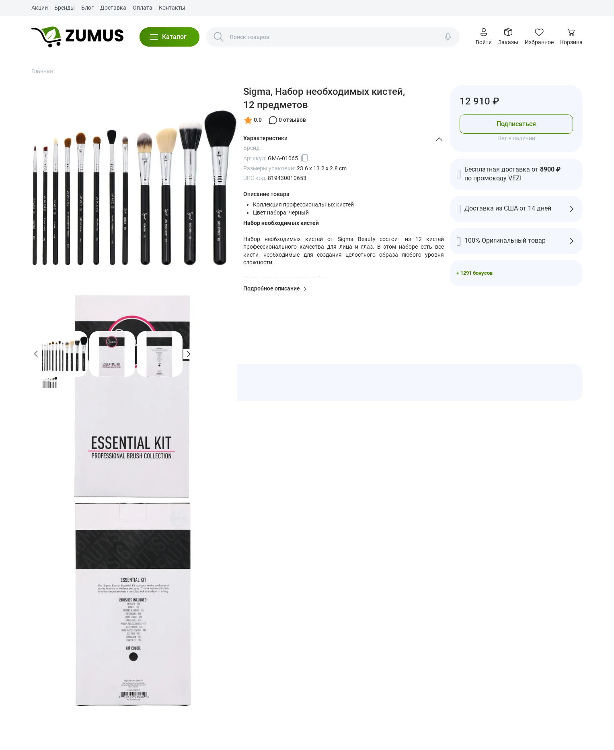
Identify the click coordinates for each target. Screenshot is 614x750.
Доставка (113, 7)
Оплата (142, 7)
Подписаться (516, 124)
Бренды (64, 7)
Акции (39, 7)
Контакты (172, 7)
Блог (87, 7)
